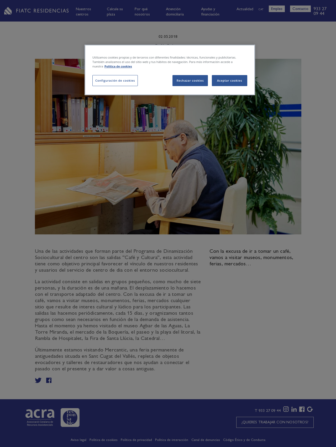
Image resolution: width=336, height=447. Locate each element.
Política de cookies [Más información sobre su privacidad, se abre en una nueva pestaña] (118, 66)
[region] (170, 70)
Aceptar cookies (229, 80)
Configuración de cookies (115, 80)
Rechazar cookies (190, 80)
